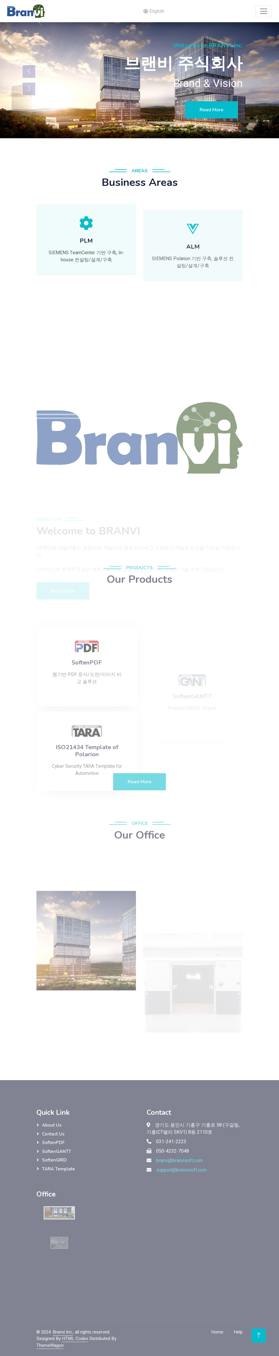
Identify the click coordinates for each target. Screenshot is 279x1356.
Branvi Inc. (63, 1332)
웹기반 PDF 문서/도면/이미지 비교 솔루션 (86, 709)
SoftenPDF (53, 1143)
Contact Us (53, 1134)
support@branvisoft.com (181, 1170)
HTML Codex (75, 1338)
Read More (211, 110)
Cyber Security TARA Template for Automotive (87, 801)
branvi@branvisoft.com (179, 1160)
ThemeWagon (50, 1345)
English (153, 11)
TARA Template (58, 1169)
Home (217, 1332)
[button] (86, 244)
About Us (52, 1125)
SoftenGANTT (56, 1151)
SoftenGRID (54, 1160)
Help (238, 1332)
